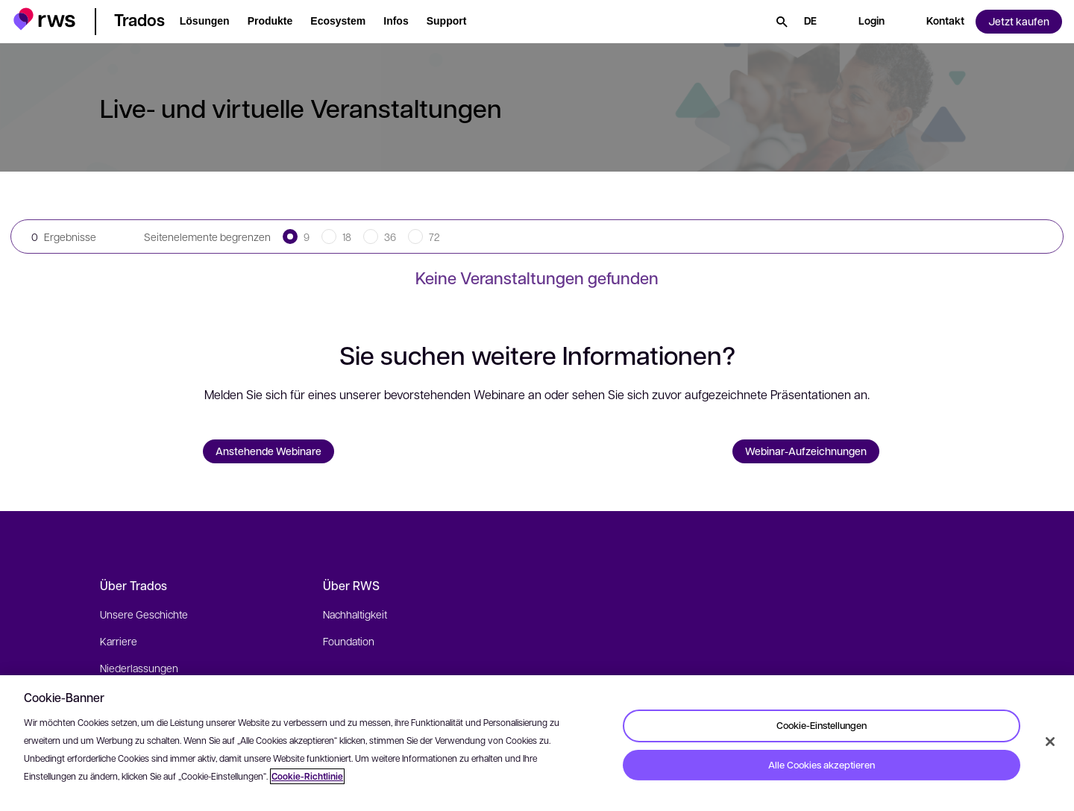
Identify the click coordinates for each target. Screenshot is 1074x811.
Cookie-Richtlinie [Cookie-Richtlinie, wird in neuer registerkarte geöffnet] (307, 776)
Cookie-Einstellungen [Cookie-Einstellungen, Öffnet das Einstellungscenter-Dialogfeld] (821, 725)
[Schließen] (1050, 741)
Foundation (348, 641)
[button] (44, 19)
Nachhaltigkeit (355, 614)
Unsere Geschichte (144, 614)
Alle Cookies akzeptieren (821, 764)
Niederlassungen (139, 667)
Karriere (118, 641)
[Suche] (781, 22)
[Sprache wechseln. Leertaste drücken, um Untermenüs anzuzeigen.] (810, 22)
